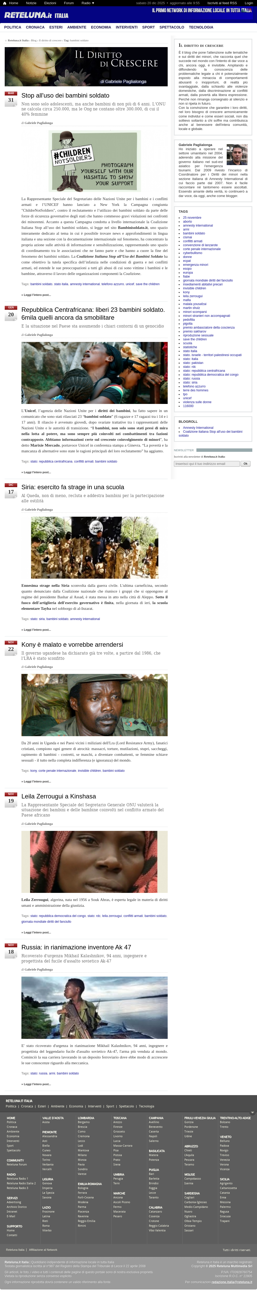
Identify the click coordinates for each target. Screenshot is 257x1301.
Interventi (127, 27)
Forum (69, 3)
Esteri (56, 27)
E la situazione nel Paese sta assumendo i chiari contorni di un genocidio (92, 326)
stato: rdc (189, 367)
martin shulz (191, 308)
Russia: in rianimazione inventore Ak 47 (76, 947)
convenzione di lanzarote (200, 245)
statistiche (190, 347)
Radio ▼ (88, 3)
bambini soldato (194, 233)
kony (186, 292)
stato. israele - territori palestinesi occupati (212, 355)
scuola (187, 343)
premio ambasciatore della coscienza (209, 327)
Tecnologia (201, 27)
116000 (188, 406)
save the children (195, 339)
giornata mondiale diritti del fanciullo (208, 280)
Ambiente (76, 27)
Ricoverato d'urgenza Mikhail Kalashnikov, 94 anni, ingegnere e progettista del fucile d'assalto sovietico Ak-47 (84, 958)
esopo (187, 269)
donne (187, 257)
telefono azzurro (194, 386)
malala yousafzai (194, 304)
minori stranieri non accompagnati (206, 316)
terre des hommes (195, 390)
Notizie (31, 3)
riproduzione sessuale (198, 335)
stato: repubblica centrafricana (204, 371)
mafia (187, 300)
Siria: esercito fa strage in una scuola (72, 487)
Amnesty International (198, 428)
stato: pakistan (193, 363)
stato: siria (190, 382)
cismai (187, 237)
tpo (185, 394)
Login (249, 3)
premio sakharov (194, 331)
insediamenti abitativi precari (203, 284)
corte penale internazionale (202, 249)
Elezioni (50, 3)
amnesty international (198, 225)
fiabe (186, 276)
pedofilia (189, 320)
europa (188, 272)
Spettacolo (172, 27)
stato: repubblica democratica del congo (210, 374)
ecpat (187, 261)
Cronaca (35, 27)
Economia (101, 27)
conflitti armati (192, 241)
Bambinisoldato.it (133, 228)
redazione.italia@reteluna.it (232, 1282)
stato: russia (191, 378)
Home (13, 3)
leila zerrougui (193, 296)
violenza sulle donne (197, 402)
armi (186, 229)
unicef (187, 398)
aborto (187, 221)
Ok (246, 463)
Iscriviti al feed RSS (222, 3)
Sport (148, 27)
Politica (12, 27)
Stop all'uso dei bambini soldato (65, 95)
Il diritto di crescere (201, 45)
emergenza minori (195, 265)
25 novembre (192, 217)
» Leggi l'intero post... (36, 294)
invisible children (194, 288)
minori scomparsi (195, 312)
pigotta (187, 323)
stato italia (190, 351)
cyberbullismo (192, 253)
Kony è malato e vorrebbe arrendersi (72, 644)
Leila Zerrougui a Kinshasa (58, 796)
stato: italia (190, 359)
